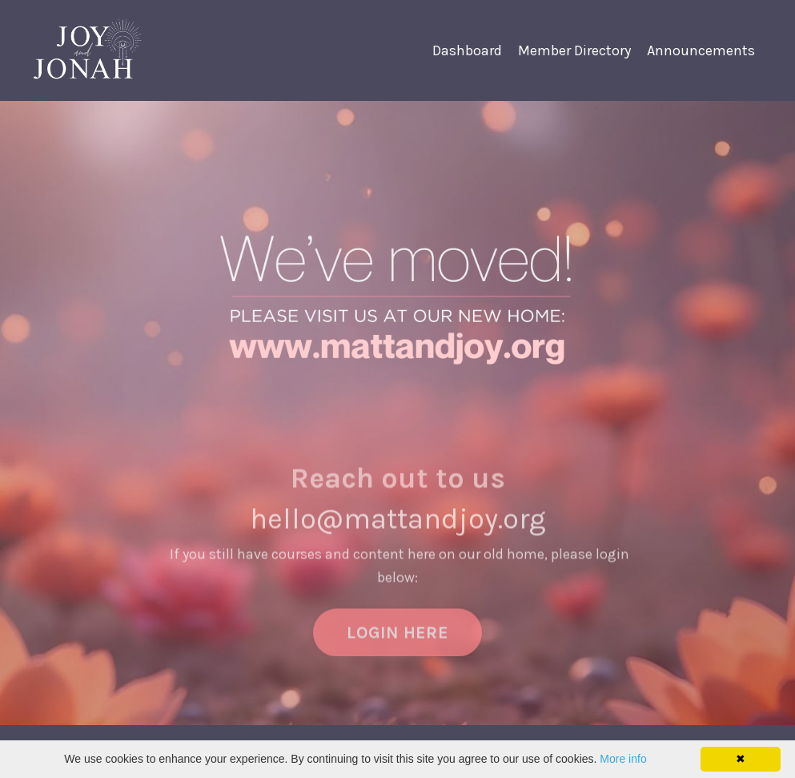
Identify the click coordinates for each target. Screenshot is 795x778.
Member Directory (574, 50)
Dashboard (467, 50)
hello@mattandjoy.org (397, 532)
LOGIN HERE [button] (397, 645)
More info (623, 758)
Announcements (701, 50)
